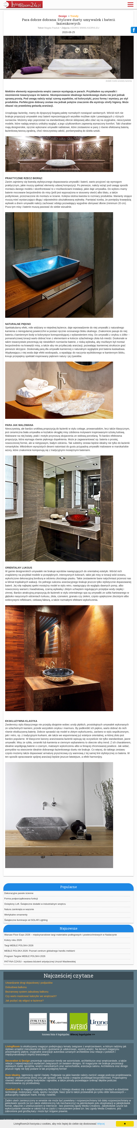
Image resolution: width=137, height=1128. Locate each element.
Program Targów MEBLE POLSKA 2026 (24, 956)
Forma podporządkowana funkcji (21, 898)
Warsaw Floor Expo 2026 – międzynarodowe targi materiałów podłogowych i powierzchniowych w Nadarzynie (60, 934)
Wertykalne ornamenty (15, 914)
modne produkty (118, 81)
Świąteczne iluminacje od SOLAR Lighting (26, 920)
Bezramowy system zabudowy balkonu (26, 991)
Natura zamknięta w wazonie (19, 909)
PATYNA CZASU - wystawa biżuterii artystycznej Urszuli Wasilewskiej (40, 961)
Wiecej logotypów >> (82, 1034)
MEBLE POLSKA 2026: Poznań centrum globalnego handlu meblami (39, 950)
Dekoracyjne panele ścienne (18, 893)
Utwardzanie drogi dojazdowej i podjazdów (29, 982)
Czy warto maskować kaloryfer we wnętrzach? (31, 996)
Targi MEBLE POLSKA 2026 (18, 945)
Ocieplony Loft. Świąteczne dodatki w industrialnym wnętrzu (35, 904)
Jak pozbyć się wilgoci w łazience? (24, 1000)
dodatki (109, 81)
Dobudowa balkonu (16, 987)
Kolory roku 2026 (13, 940)
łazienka (128, 81)
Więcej (101, 1123)
